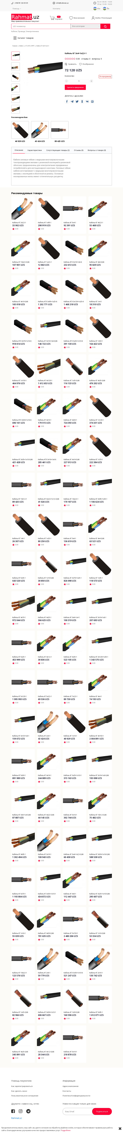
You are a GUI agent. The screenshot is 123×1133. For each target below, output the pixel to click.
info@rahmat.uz (62, 3)
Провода (21, 31)
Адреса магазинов (70, 1086)
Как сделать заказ (19, 1091)
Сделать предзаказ (75, 87)
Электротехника (32, 31)
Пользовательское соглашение (24, 1095)
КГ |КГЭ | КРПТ (29, 46)
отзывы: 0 (85, 58)
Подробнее (66, 1130)
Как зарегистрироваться (22, 1086)
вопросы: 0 (97, 58)
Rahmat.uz (16, 1118)
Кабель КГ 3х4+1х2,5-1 (42, 46)
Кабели (14, 31)
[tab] (19, 150)
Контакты (56, 8)
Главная (14, 46)
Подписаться (102, 1111)
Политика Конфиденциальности (76, 1095)
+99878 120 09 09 (21, 3)
